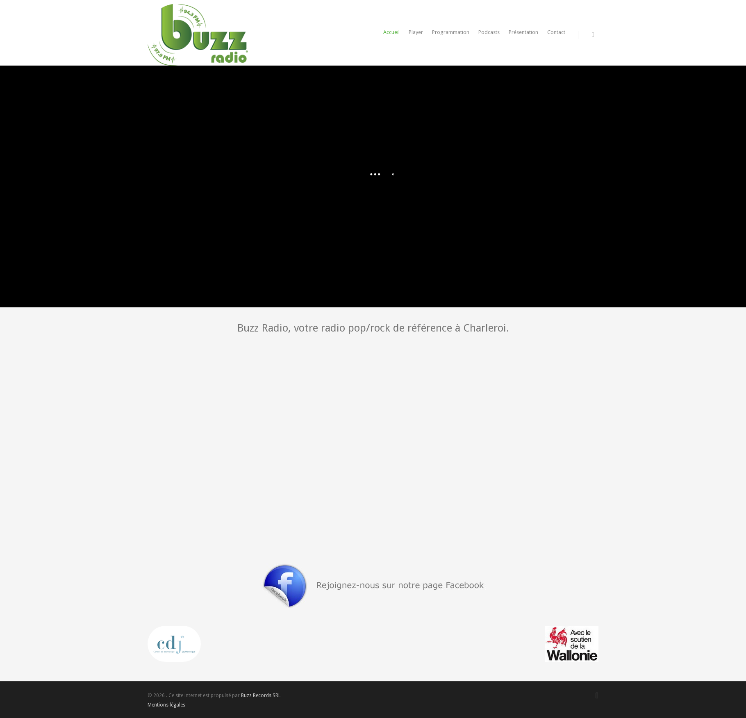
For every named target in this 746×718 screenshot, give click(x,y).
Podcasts (489, 32)
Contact (556, 32)
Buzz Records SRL (261, 695)
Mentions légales (166, 705)
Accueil (391, 32)
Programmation (450, 32)
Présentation (523, 32)
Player (416, 32)
